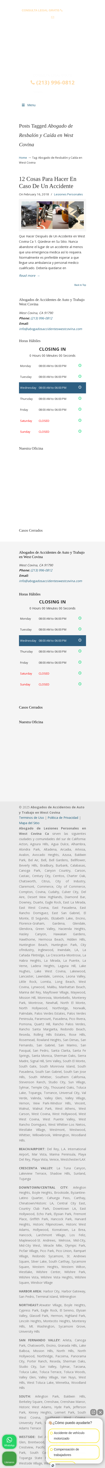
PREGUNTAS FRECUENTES (53, 3)
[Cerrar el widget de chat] (100, 1412)
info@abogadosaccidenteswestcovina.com (52, 24)
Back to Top (80, 285)
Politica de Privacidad (63, 817)
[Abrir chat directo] (93, 1412)
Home (23, 158)
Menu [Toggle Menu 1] (28, 105)
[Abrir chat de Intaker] (52, 1466)
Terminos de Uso (31, 817)
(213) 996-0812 (73, 10)
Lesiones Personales (68, 194)
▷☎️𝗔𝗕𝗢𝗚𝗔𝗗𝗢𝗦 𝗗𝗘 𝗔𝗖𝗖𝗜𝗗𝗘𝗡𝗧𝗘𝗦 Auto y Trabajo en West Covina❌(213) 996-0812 (52, 54)
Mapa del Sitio (29, 823)
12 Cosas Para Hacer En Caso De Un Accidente (47, 182)
